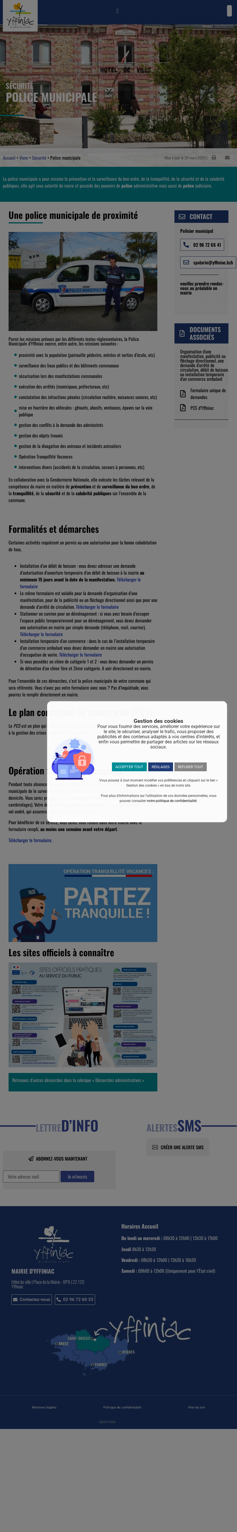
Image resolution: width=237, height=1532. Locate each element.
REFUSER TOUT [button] (190, 767)
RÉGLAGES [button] (161, 767)
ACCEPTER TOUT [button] (129, 767)
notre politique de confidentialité (171, 801)
